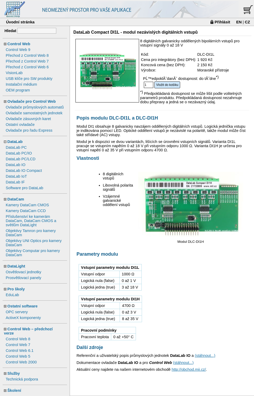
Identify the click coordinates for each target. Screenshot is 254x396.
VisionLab (14, 73)
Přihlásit (222, 22)
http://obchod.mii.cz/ (189, 369)
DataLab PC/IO (19, 153)
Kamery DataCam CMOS (27, 205)
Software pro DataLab (24, 188)
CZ (247, 22)
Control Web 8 (18, 339)
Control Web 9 (18, 50)
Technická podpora (22, 379)
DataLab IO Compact (24, 170)
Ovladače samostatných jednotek (34, 113)
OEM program (18, 90)
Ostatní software (22, 306)
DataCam (15, 199)
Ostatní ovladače (20, 124)
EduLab (12, 295)
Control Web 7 (18, 345)
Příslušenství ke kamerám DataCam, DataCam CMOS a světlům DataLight (31, 220)
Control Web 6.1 (20, 350)
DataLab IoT (16, 176)
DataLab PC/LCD (20, 159)
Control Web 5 (18, 356)
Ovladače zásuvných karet (28, 119)
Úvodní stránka (20, 22)
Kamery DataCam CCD (26, 211)
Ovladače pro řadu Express (29, 130)
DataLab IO (16, 165)
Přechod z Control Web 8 (27, 55)
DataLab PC (16, 147)
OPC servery (17, 312)
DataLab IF (15, 182)
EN (239, 22)
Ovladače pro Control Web (31, 101)
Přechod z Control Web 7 (27, 61)
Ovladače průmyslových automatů (35, 107)
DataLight (16, 266)
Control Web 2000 (21, 362)
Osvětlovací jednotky (23, 272)
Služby (13, 373)
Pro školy (16, 289)
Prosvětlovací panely (23, 278)
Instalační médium (21, 84)
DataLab (15, 142)
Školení (14, 390)
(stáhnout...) (205, 355)
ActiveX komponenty (23, 318)
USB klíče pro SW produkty (29, 78)
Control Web (18, 44)
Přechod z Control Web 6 (27, 67)
